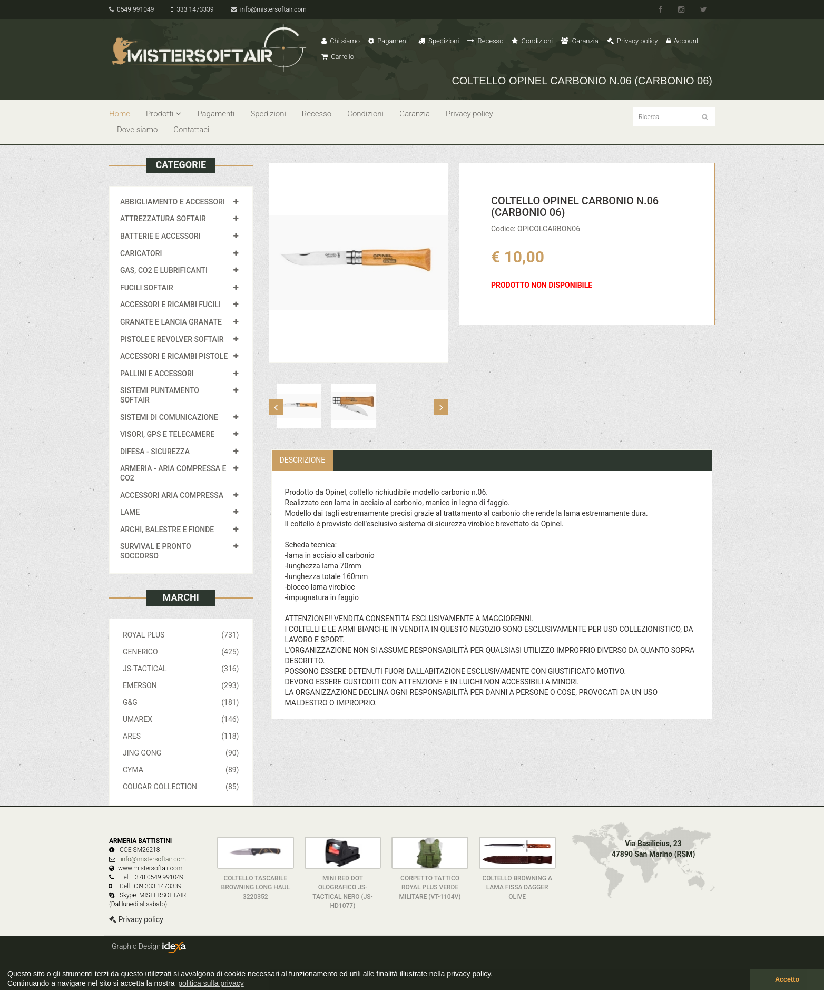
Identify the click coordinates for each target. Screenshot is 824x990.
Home (119, 114)
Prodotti (163, 114)
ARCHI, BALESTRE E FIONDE (167, 529)
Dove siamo (137, 129)
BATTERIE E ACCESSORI (160, 236)
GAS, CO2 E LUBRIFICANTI (164, 270)
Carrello (337, 57)
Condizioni (532, 41)
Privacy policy (632, 41)
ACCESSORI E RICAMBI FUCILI (170, 304)
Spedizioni (438, 41)
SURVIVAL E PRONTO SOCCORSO (155, 551)
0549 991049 (131, 9)
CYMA (181, 769)
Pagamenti (389, 41)
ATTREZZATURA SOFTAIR (163, 218)
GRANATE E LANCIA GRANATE (171, 322)
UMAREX (181, 719)
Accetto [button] (787, 979)
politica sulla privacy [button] (211, 983)
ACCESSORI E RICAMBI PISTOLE (174, 356)
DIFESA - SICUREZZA (155, 451)
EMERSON (181, 685)
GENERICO (181, 651)
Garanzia (579, 41)
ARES (181, 736)
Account (682, 41)
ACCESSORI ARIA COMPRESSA (171, 495)
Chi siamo (340, 41)
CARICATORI (141, 253)
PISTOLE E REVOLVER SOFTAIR (171, 339)
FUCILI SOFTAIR (146, 287)
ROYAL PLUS (181, 635)
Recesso (485, 41)
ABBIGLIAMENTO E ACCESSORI (172, 202)
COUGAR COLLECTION (181, 786)
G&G (181, 702)
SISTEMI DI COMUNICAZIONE (169, 417)
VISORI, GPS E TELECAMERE (167, 434)
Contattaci (191, 129)
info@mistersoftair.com (269, 9)
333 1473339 (192, 9)
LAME (130, 512)
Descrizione (303, 460)
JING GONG (181, 753)
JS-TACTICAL (181, 668)
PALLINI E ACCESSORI (157, 373)
